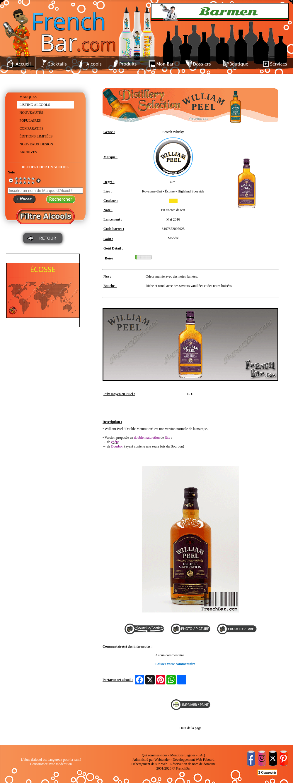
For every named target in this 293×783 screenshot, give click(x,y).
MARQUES (28, 97)
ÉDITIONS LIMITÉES (36, 136)
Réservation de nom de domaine (193, 764)
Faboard (208, 760)
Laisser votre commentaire (175, 664)
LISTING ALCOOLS (35, 105)
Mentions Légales (182, 755)
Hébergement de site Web (149, 764)
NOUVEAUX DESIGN (36, 144)
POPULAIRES (30, 120)
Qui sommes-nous (154, 755)
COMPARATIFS (32, 128)
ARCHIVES (28, 152)
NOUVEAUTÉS (31, 113)
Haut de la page (191, 728)
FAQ (201, 755)
